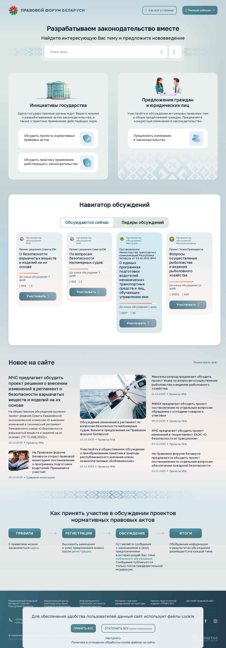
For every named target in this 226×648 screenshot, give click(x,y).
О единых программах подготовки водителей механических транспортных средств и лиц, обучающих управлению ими (133, 296)
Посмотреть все (206, 378)
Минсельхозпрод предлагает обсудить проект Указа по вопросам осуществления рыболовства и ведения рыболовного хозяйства (185, 399)
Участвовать (37, 313)
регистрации (81, 568)
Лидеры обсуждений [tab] (142, 238)
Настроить (113, 638)
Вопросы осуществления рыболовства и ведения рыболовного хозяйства (183, 281)
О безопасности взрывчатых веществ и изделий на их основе (37, 276)
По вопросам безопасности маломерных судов (86, 274)
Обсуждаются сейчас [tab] (87, 238)
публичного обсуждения (134, 575)
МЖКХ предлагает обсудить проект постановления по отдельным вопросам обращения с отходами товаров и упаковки (182, 426)
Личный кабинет (198, 10)
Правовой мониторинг (40, 493)
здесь (34, 564)
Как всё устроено (159, 10)
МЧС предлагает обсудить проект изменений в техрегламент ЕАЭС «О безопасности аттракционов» (179, 451)
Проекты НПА (35, 459)
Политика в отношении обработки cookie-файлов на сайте (113, 642)
